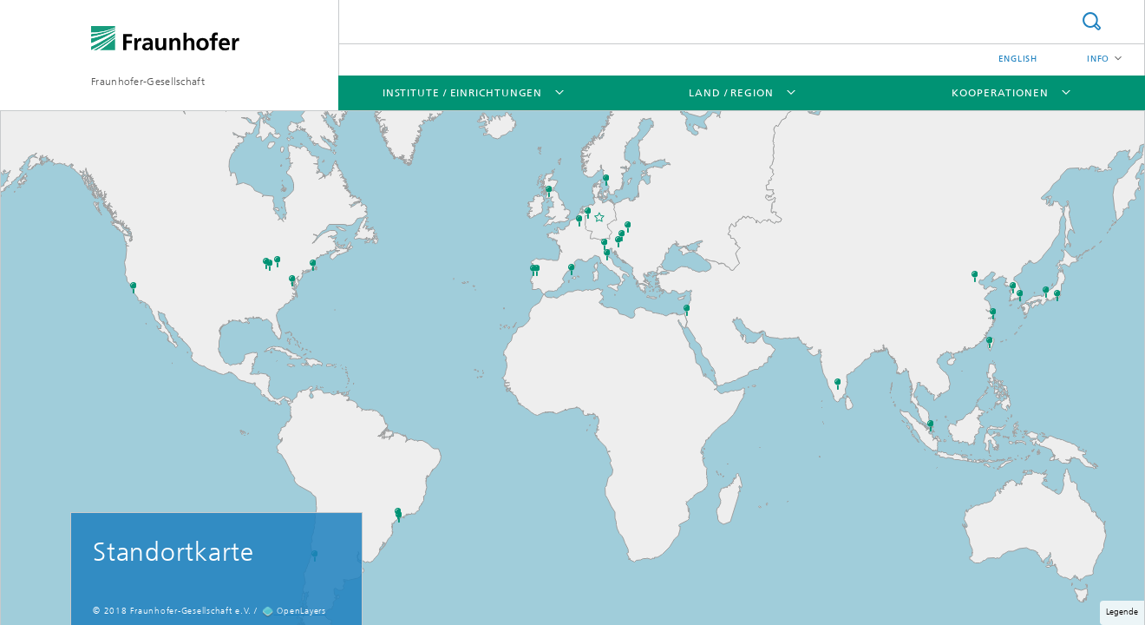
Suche (1091, 21)
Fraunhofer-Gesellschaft (148, 82)
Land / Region (731, 93)
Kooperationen (1000, 93)
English (1017, 59)
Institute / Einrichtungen (463, 93)
